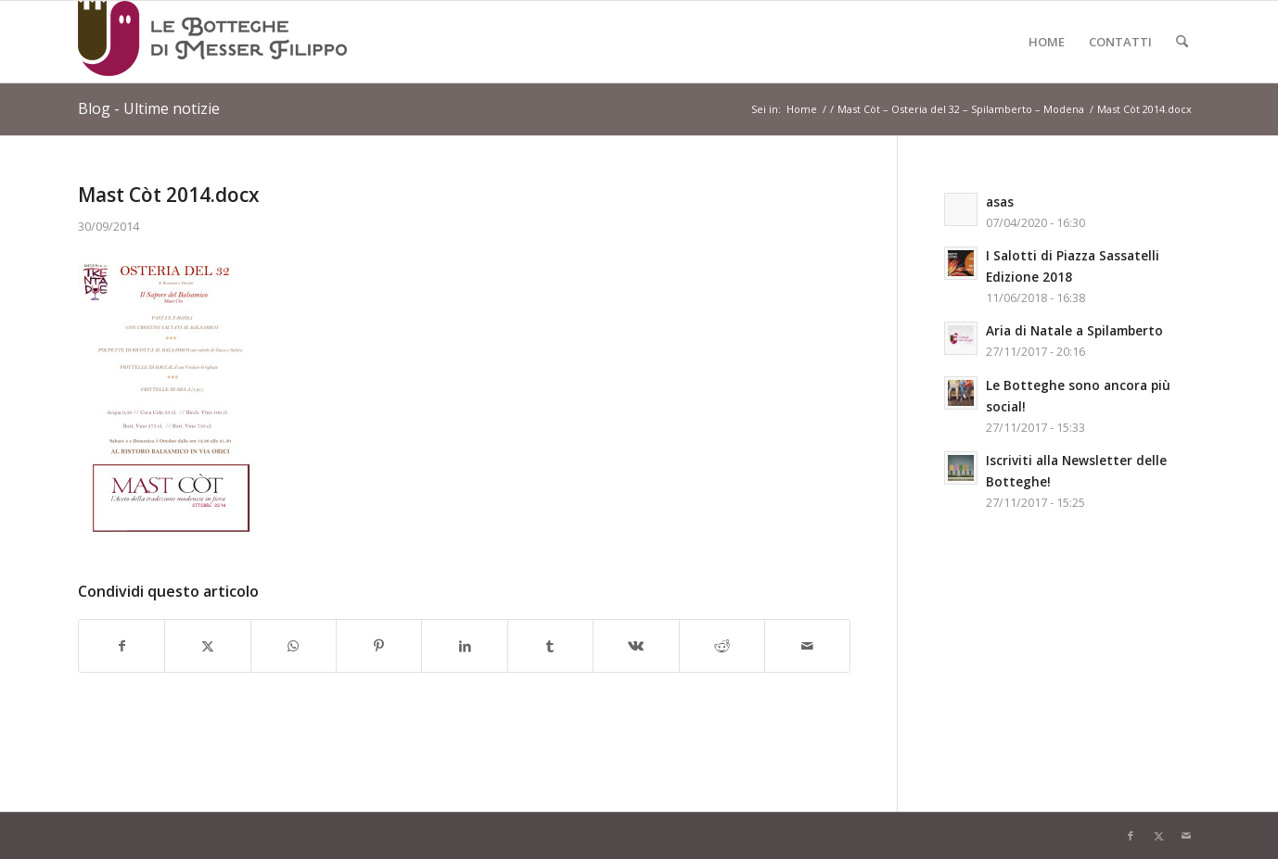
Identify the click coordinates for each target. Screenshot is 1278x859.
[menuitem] (1046, 41)
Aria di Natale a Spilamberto (1074, 330)
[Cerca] (1182, 41)
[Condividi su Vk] (636, 646)
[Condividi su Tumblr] (550, 646)
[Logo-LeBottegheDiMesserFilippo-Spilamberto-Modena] (212, 41)
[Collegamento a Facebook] (1130, 836)
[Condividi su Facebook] (121, 646)
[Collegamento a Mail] (1186, 836)
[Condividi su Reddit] (722, 646)
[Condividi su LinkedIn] (464, 646)
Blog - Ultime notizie (149, 108)
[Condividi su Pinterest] (379, 646)
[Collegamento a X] (1158, 836)
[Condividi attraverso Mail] (807, 646)
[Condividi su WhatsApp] (293, 646)
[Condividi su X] (207, 646)
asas (1000, 201)
